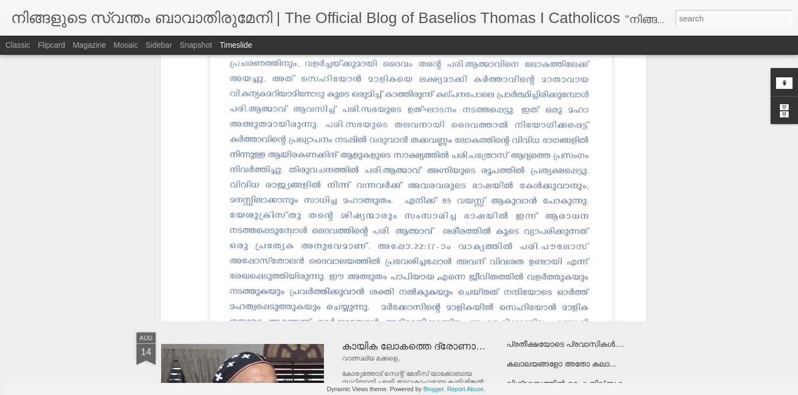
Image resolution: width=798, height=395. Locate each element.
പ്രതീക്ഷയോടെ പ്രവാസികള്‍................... (581, 344)
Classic (17, 45)
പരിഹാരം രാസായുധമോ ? (554, 238)
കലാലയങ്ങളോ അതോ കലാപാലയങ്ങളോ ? (585, 363)
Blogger (433, 389)
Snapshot (196, 45)
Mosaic (125, 45)
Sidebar (159, 45)
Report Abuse (465, 389)
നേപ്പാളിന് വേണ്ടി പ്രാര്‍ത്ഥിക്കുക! (263, 254)
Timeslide (236, 45)
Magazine (89, 45)
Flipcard (51, 45)
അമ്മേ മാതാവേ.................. (553, 258)
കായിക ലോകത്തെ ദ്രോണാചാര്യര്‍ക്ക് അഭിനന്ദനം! (463, 346)
